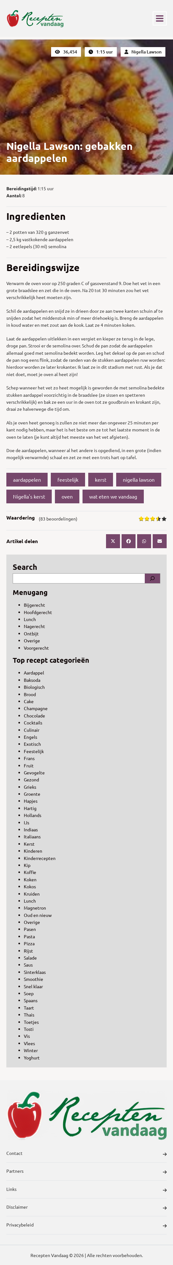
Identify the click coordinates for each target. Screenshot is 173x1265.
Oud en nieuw (38, 915)
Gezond (31, 779)
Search (25, 567)
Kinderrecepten (40, 858)
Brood (30, 694)
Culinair (31, 730)
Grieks (30, 787)
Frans (29, 758)
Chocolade (34, 715)
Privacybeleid (86, 1225)
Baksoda (32, 680)
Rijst (28, 951)
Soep (29, 993)
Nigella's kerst (29, 496)
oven (67, 496)
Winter (31, 1050)
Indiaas (31, 829)
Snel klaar (33, 986)
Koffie (30, 872)
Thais (29, 1014)
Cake (29, 701)
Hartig (30, 808)
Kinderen (33, 851)
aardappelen (27, 479)
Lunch (30, 619)
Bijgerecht (34, 605)
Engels (30, 737)
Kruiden (32, 894)
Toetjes (31, 1022)
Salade (30, 958)
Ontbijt (31, 633)
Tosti (29, 1029)
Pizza (29, 943)
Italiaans (32, 836)
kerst (100, 479)
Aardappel (34, 672)
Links (86, 1190)
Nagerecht (34, 626)
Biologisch (34, 687)
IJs (26, 822)
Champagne (36, 708)
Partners (86, 1172)
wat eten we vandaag (113, 496)
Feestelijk (34, 751)
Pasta (29, 936)
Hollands (32, 815)
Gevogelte (34, 772)
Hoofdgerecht (38, 612)
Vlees (29, 1043)
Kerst (29, 844)
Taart (29, 1007)
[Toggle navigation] (160, 18)
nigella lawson (139, 479)
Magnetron (35, 908)
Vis (27, 1036)
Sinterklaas (35, 972)
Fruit (29, 765)
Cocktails (33, 722)
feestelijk (67, 479)
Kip (27, 865)
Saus (28, 965)
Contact (86, 1154)
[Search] (152, 578)
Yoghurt (32, 1057)
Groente (32, 794)
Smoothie (33, 979)
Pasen (30, 929)
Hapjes (30, 801)
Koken (30, 879)
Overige (32, 640)
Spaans (30, 1000)
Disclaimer (86, 1208)
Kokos (30, 886)
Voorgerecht (36, 648)
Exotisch (32, 744)
